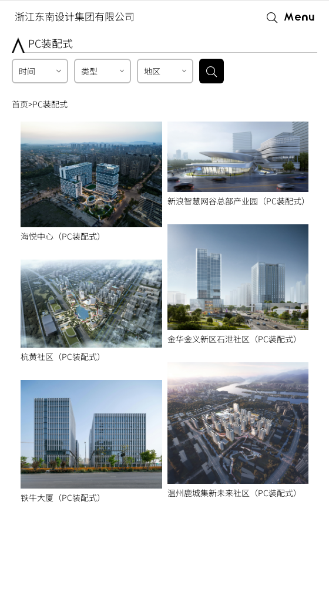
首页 (20, 104)
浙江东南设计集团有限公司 (75, 16)
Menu (299, 17)
